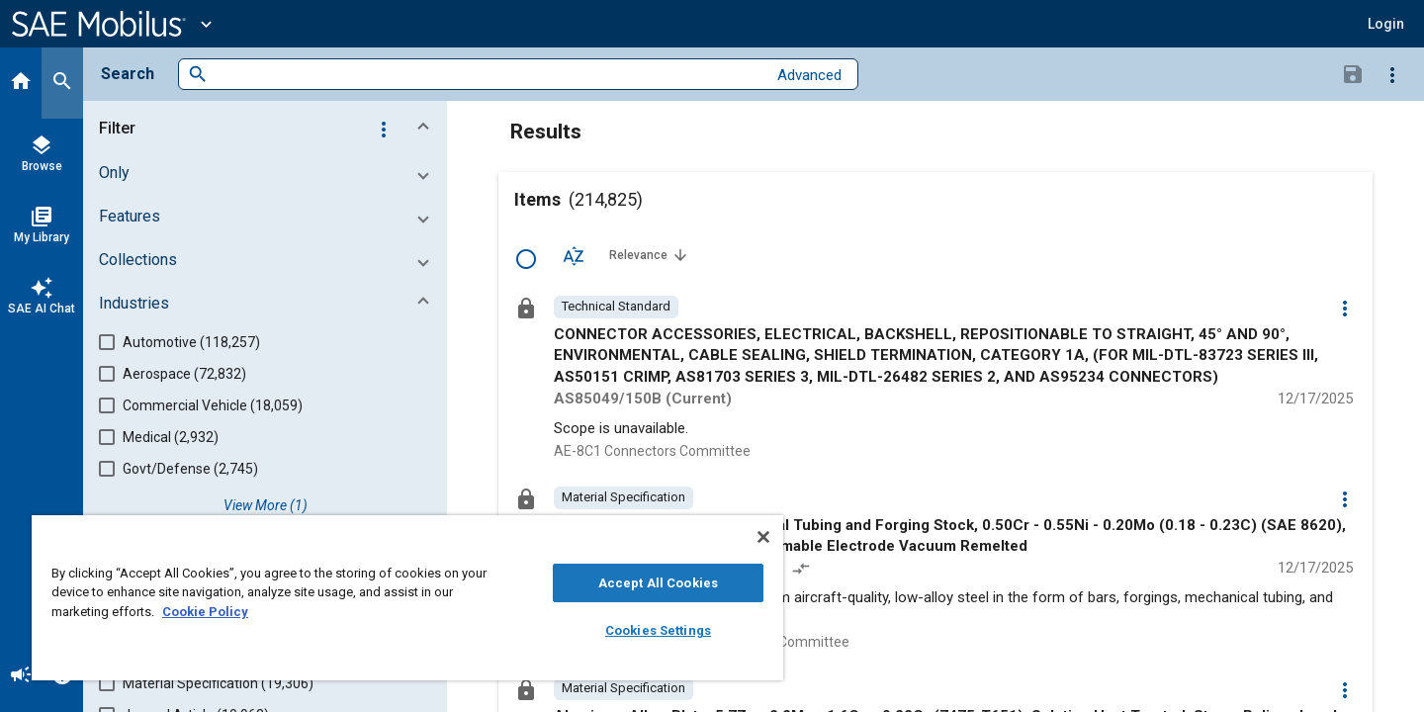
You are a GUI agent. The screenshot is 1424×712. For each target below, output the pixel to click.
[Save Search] (1353, 73)
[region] (407, 597)
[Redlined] (803, 570)
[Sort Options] (573, 255)
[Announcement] (21, 676)
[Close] (763, 537)
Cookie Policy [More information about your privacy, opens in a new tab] (205, 611)
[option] (616, 306)
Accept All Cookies (658, 583)
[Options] (1392, 74)
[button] (1386, 24)
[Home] (21, 83)
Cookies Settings (658, 630)
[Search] (62, 83)
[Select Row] (526, 259)
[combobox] (487, 74)
